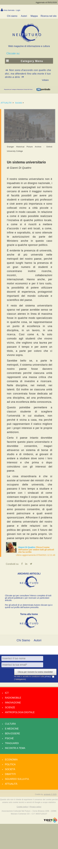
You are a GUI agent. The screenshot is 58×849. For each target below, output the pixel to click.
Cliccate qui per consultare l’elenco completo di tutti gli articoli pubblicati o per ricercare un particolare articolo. (28, 597)
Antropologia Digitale (20, 712)
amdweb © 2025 (50, 794)
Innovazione (13, 702)
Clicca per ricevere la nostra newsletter (35, 672)
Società (18, 103)
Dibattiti (10, 774)
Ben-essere (12, 733)
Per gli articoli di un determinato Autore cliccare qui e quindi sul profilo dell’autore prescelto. (28, 606)
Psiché (9, 738)
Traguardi (12, 743)
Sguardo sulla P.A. (17, 779)
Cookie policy (22, 807)
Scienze (10, 707)
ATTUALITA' (6, 103)
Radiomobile (13, 698)
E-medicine (12, 728)
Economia (11, 759)
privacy (48, 676)
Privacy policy (35, 807)
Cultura (10, 724)
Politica (10, 764)
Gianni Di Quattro (27, 547)
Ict (7, 693)
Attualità (11, 784)
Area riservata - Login (11, 10)
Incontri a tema (15, 748)
